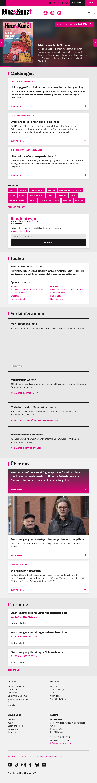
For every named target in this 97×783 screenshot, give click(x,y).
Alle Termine (15, 670)
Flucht (51, 190)
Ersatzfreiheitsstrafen (22, 115)
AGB (21, 756)
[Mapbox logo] (17, 366)
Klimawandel (36, 195)
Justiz (12, 195)
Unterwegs (13, 729)
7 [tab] (70, 66)
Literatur (62, 195)
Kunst (50, 195)
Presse (11, 702)
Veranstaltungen (58, 698)
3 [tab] (27, 66)
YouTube (50, 3)
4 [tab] (37, 66)
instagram (58, 3)
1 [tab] (5, 66)
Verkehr (67, 200)
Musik (74, 195)
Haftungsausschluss (54, 756)
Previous (2, 43)
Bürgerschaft (37, 190)
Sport (32, 200)
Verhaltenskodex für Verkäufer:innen (32, 420)
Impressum (12, 756)
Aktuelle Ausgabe (58, 689)
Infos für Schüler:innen (18, 699)
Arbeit (12, 190)
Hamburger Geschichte (70, 190)
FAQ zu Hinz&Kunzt (17, 686)
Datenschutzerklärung (34, 756)
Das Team (12, 692)
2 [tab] (16, 66)
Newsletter (77, 3)
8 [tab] (80, 66)
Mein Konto (45, 13)
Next (95, 43)
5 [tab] (48, 66)
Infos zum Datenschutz (20, 231)
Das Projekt (13, 689)
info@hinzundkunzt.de (60, 743)
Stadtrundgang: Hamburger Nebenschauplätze (39, 612)
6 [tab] (59, 66)
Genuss (11, 719)
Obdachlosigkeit (17, 200)
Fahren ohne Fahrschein (23, 81)
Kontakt (11, 705)
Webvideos (55, 695)
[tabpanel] (48, 43)
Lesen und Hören (16, 725)
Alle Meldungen (17, 207)
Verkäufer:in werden (22, 393)
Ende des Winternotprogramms (26, 150)
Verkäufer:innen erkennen (26, 448)
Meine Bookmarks (59, 13)
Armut (23, 190)
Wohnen (79, 200)
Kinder (22, 195)
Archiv (53, 692)
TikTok (54, 3)
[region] (48, 350)
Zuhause (12, 732)
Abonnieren (48, 242)
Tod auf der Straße (49, 200)
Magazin (54, 686)
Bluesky (67, 3)
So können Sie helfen (17, 695)
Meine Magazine (52, 13)
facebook (62, 3)
